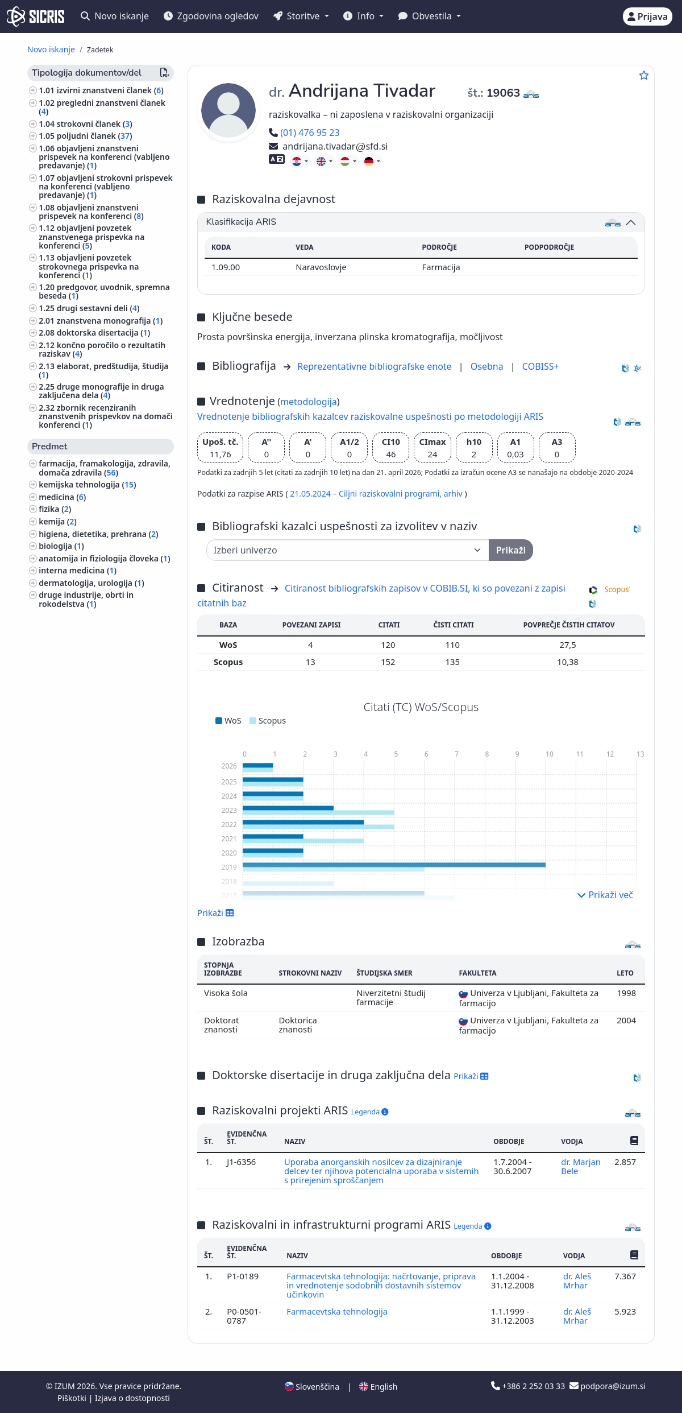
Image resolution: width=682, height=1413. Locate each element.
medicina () (62, 496)
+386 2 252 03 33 (529, 1386)
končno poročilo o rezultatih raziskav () (102, 349)
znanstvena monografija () (110, 320)
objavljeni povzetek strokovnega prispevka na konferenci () (89, 266)
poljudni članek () (94, 135)
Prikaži (215, 912)
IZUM (66, 1386)
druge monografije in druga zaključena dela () (101, 390)
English (378, 1386)
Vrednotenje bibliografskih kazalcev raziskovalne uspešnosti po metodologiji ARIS (370, 416)
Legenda (370, 1112)
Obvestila (426, 16)
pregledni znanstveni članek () (102, 107)
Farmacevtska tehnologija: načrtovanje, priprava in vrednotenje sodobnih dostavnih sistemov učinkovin (381, 1285)
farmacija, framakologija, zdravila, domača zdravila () (104, 467)
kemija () (58, 521)
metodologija (308, 401)
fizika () (55, 508)
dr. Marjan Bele (581, 1166)
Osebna (488, 366)
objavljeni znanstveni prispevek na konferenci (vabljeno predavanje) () (104, 157)
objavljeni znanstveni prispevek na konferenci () (91, 211)
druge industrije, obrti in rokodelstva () (86, 599)
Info (360, 16)
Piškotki (73, 1398)
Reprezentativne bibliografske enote (375, 366)
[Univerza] (347, 550)
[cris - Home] (35, 16)
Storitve (297, 16)
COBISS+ (540, 366)
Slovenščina (312, 1386)
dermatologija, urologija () (91, 582)
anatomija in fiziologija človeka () (104, 558)
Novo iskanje (115, 16)
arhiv (454, 493)
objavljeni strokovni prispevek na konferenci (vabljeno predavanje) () (106, 186)
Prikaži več (605, 895)
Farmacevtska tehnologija (338, 1311)
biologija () (61, 545)
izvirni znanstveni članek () (110, 90)
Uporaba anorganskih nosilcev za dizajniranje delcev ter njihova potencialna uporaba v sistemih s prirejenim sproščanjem (381, 1171)
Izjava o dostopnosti (132, 1398)
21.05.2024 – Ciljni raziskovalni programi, (366, 493)
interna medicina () (78, 570)
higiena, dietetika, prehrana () (98, 533)
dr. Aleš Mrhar (577, 1280)
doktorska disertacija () (104, 332)
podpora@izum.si (607, 1386)
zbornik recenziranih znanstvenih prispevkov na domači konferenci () (105, 416)
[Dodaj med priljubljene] (644, 75)
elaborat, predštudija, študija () (103, 370)
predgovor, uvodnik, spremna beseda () (104, 291)
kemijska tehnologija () (87, 484)
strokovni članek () (94, 123)
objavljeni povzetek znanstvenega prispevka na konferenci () (91, 236)
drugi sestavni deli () (98, 308)
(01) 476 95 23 (304, 132)
